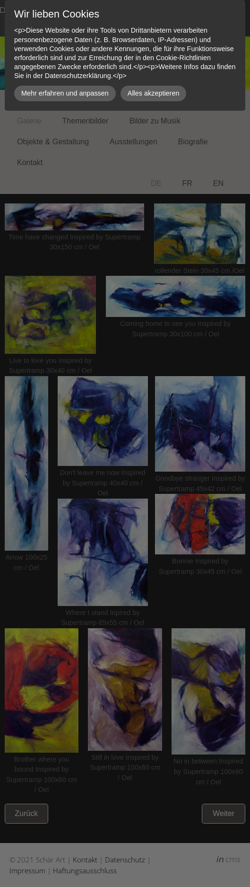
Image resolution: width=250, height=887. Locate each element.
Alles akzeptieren (154, 93)
